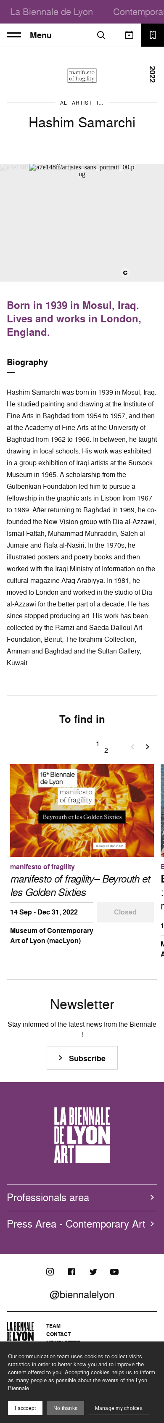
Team (53, 1325)
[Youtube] (114, 1272)
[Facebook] (71, 1272)
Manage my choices (119, 1408)
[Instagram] (50, 1272)
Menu (29, 35)
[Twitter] (93, 1272)
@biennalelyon (82, 1294)
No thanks (65, 1408)
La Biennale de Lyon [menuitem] (51, 11)
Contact (58, 1334)
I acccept (25, 1408)
